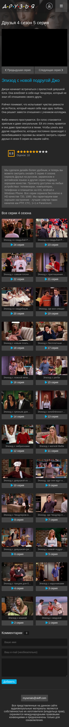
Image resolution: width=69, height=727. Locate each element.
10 (46, 151)
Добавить (9, 681)
